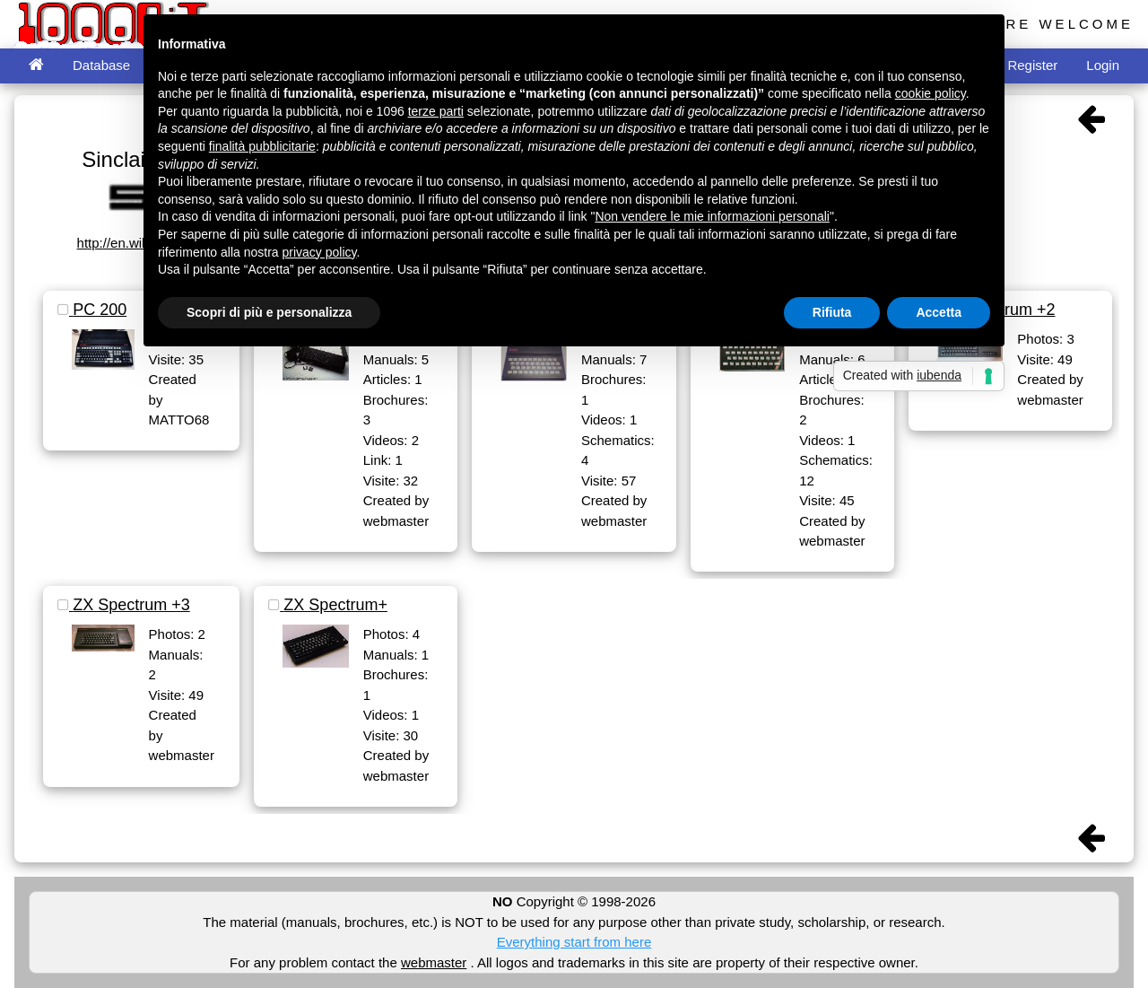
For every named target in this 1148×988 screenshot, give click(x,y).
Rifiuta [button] (832, 312)
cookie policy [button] (930, 93)
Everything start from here (574, 941)
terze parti (436, 111)
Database (101, 65)
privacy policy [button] (320, 252)
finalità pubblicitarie (262, 146)
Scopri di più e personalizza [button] (269, 312)
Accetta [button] (938, 312)
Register (1032, 65)
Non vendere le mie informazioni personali (712, 216)
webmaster (433, 962)
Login (1102, 65)
